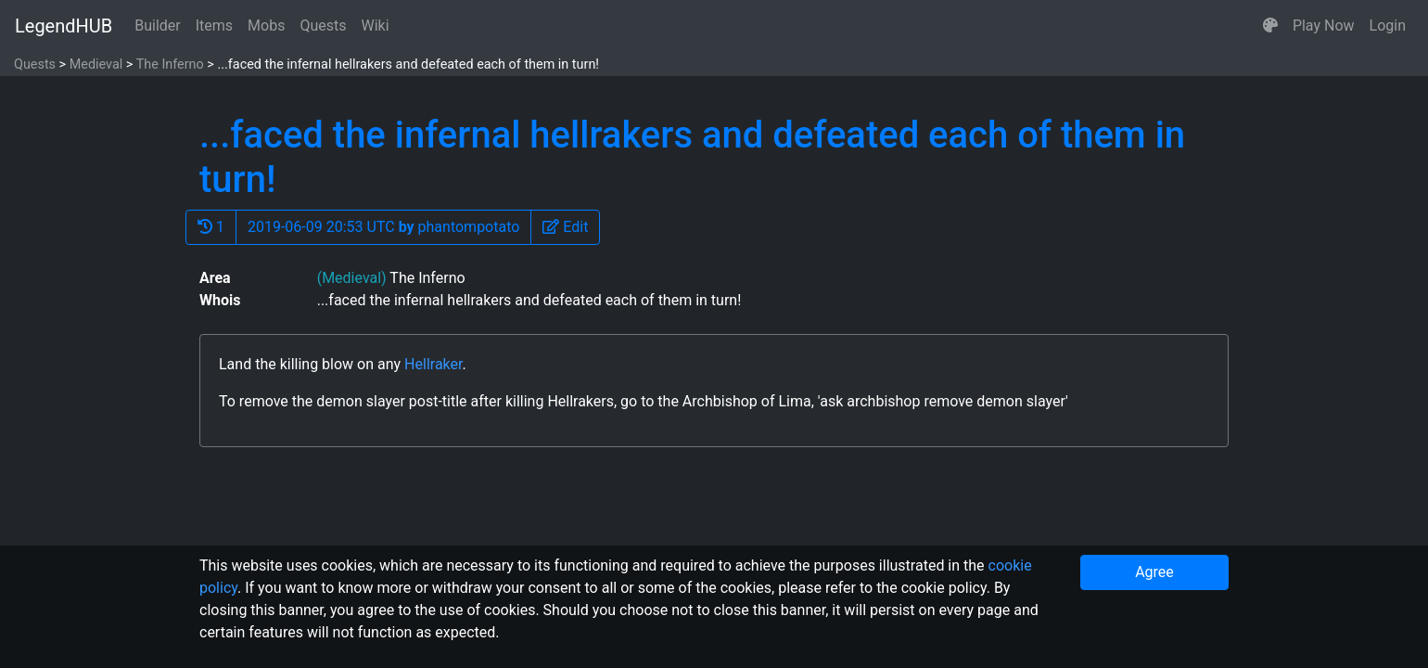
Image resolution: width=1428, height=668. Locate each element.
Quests (323, 25)
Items (214, 25)
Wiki (375, 25)
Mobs (266, 25)
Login (1388, 25)
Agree (1154, 572)
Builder (157, 25)
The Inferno (170, 64)
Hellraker (433, 364)
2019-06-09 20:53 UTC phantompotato (383, 227)
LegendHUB (63, 26)
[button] (1270, 26)
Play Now (1324, 25)
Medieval (96, 64)
